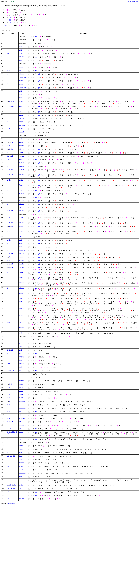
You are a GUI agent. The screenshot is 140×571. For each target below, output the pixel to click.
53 (7, 267)
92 (7, 404)
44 (7, 222)
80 (12, 350)
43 (7, 193)
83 (9, 370)
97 (7, 411)
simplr (21, 115)
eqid (20, 46)
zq (19, 343)
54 (9, 267)
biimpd (21, 277)
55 (7, 240)
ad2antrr (21, 74)
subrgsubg (22, 125)
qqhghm (21, 156)
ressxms (21, 380)
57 (9, 253)
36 (7, 162)
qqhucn (11, 2)
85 (11, 370)
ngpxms (21, 415)
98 (9, 411)
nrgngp (21, 67)
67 (7, 288)
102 (8, 428)
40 (9, 180)
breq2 (20, 298)
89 (9, 384)
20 (14, 106)
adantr (21, 80)
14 (9, 106)
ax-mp (21, 128)
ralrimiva (21, 282)
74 (7, 327)
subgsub (21, 142)
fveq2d (21, 152)
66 (7, 282)
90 (12, 384)
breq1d (21, 272)
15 (7, 87)
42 (9, 226)
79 (9, 350)
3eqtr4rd (21, 267)
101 (14, 421)
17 (7, 101)
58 (7, 250)
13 (7, 80)
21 (7, 226)
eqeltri (21, 387)
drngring (21, 356)
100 (11, 421)
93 (9, 394)
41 (7, 185)
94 (9, 397)
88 (7, 384)
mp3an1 (21, 145)
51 (16, 222)
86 (13, 370)
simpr (20, 60)
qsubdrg (21, 118)
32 (12, 149)
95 (9, 401)
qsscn (20, 236)
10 (9, 70)
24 (7, 121)
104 (8, 433)
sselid (20, 240)
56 (7, 253)
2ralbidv (21, 308)
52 (12, 226)
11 (7, 74)
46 (9, 222)
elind (20, 190)
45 (7, 200)
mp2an (21, 384)
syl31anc (21, 222)
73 (11, 322)
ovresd (21, 231)
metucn (21, 432)
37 (7, 174)
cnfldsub (21, 132)
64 (7, 272)
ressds (21, 394)
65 (7, 277)
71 (7, 308)
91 (9, 387)
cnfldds (21, 391)
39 (14, 174)
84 (9, 363)
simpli (21, 121)
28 (7, 142)
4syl (20, 370)
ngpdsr (21, 101)
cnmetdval (22, 250)
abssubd (21, 260)
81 (7, 353)
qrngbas (21, 166)
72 (7, 315)
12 (7, 106)
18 (11, 101)
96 (9, 404)
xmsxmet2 (22, 401)
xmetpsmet (22, 408)
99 (16, 432)
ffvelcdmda (22, 77)
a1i (20, 353)
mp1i (20, 404)
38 (7, 169)
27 (7, 145)
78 (7, 350)
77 (9, 432)
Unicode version (131, 1)
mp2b (20, 350)
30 (12, 142)
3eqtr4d (21, 264)
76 (7, 432)
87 (14, 432)
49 (14, 222)
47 (12, 222)
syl (20, 70)
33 (7, 152)
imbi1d (21, 301)
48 (12, 210)
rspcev (21, 315)
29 (9, 142)
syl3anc (21, 106)
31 (9, 145)
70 (7, 301)
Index (137, 1)
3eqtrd (21, 226)
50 (9, 217)
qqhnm (21, 217)
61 (9, 264)
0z (19, 339)
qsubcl (21, 207)
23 (9, 149)
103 (11, 428)
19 (13, 101)
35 (10, 159)
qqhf (20, 53)
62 (12, 264)
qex (20, 377)
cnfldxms (21, 374)
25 (7, 128)
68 (7, 293)
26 (9, 128)
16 (12, 106)
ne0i (20, 346)
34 (7, 180)
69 (9, 322)
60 (7, 264)
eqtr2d (21, 180)
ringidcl (21, 363)
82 (12, 432)
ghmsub (21, 169)
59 (12, 253)
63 (12, 267)
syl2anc (21, 56)
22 (7, 149)
